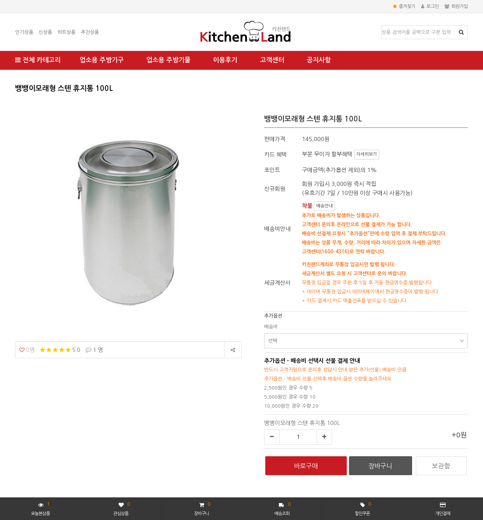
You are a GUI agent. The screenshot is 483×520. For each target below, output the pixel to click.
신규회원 (274, 189)
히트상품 (66, 32)
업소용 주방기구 (102, 60)
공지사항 (319, 60)
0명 (27, 350)
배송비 (271, 326)
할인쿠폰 (363, 508)
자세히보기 (366, 154)
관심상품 (121, 508)
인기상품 (24, 32)
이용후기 (225, 60)
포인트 (272, 170)
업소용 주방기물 (168, 60)
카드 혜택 (275, 154)
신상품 (45, 32)
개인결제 (442, 509)
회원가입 (456, 6)
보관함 (441, 466)
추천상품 (90, 32)
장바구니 (202, 508)
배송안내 (324, 206)
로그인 (430, 6)
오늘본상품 (40, 508)
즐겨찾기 (404, 6)
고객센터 (272, 60)
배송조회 (282, 508)
